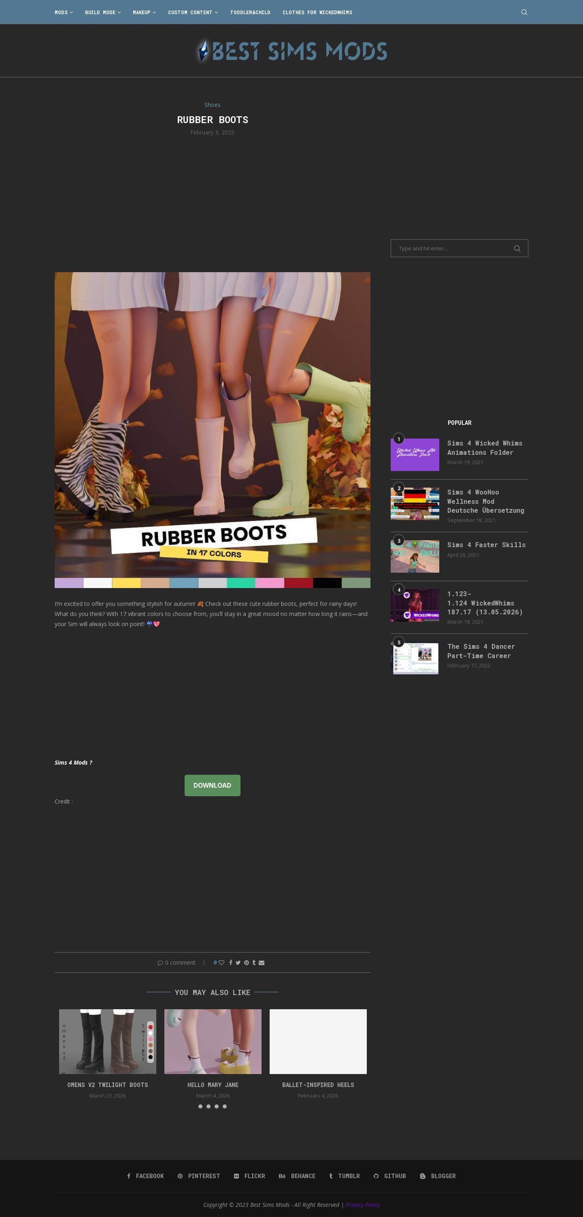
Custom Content (190, 12)
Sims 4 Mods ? (73, 762)
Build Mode (100, 12)
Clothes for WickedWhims (317, 12)
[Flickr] (249, 1176)
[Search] (524, 12)
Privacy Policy (363, 1204)
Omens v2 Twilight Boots (107, 1085)
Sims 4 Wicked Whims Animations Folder (484, 447)
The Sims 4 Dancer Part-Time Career (481, 650)
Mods (61, 12)
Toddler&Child (250, 12)
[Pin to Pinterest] (246, 962)
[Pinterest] (199, 1176)
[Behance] (297, 1176)
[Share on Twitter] (238, 962)
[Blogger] (438, 1176)
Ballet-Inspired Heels (318, 1085)
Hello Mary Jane (212, 1085)
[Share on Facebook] (230, 962)
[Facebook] (145, 1176)
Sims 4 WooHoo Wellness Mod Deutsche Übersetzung (485, 501)
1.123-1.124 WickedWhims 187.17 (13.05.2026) (485, 602)
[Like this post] (221, 962)
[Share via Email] (261, 962)
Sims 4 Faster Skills (486, 544)
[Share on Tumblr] (253, 962)
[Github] (390, 1176)
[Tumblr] (344, 1176)
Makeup (142, 12)
